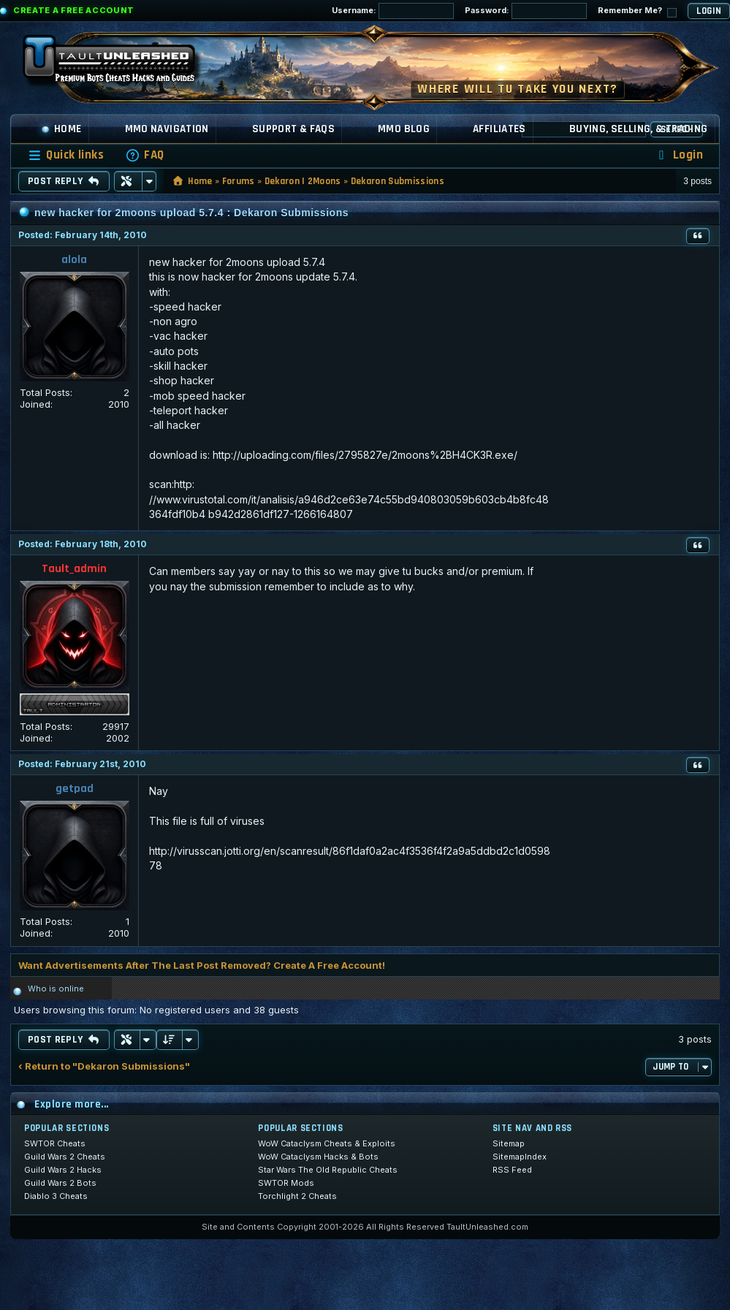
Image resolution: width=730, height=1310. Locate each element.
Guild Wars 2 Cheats (64, 1156)
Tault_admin (74, 568)
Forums (238, 181)
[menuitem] (144, 155)
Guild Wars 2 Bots (60, 1183)
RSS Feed (512, 1170)
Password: (526, 11)
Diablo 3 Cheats (56, 1196)
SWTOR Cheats (54, 1143)
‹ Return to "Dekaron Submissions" (104, 1066)
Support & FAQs (293, 129)
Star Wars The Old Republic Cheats (328, 1170)
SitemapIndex (520, 1156)
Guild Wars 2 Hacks (63, 1170)
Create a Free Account (73, 10)
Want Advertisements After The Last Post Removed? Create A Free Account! (201, 965)
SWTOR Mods (286, 1183)
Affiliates (499, 129)
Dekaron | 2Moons (303, 181)
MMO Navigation (167, 129)
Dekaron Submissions (397, 181)
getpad (75, 788)
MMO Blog (404, 129)
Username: (393, 11)
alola (74, 259)
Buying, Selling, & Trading (638, 129)
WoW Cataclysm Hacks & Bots (318, 1156)
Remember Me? (637, 11)
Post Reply (64, 181)
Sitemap (509, 1143)
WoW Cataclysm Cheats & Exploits (326, 1143)
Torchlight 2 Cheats (297, 1196)
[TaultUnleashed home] (119, 63)
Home (61, 129)
